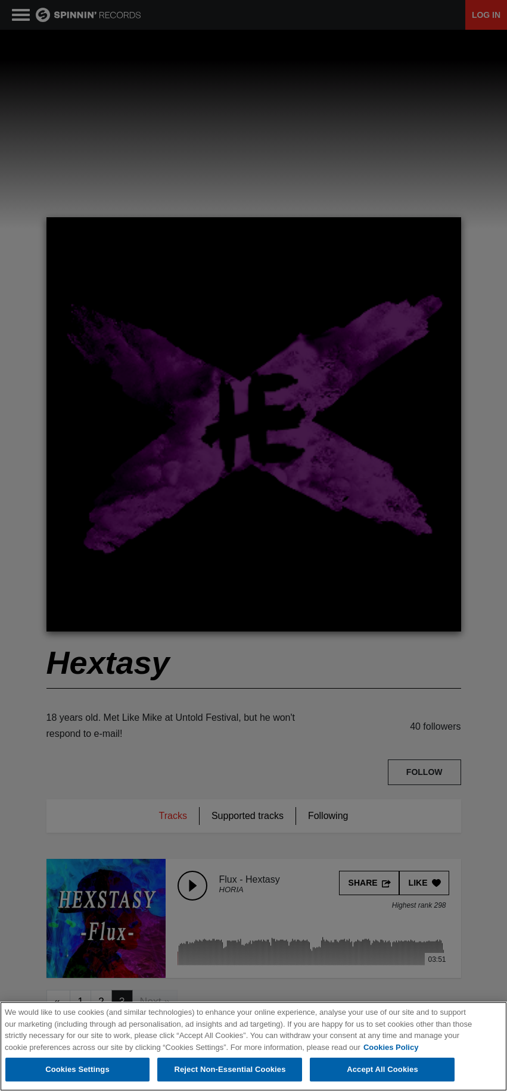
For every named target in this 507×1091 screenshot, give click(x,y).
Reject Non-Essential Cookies (229, 1069)
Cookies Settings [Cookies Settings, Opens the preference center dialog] (77, 1069)
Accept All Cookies (382, 1069)
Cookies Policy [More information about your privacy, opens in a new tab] (390, 1047)
